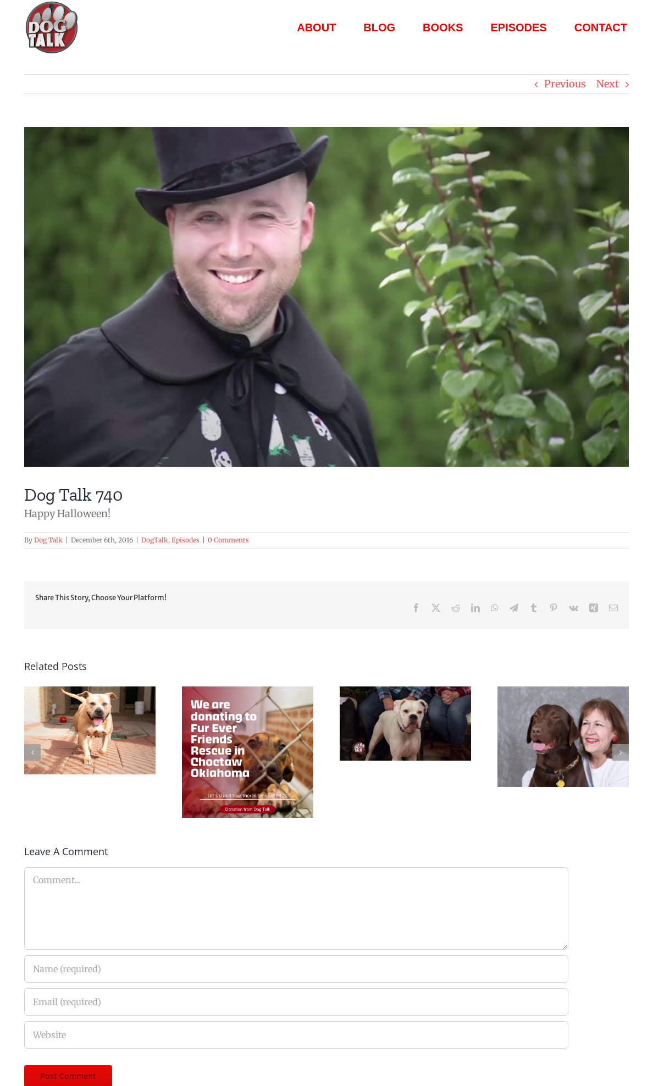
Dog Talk (48, 540)
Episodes (185, 540)
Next (607, 83)
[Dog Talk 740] (326, 297)
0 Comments (228, 540)
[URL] (296, 1035)
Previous (565, 83)
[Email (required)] (296, 1002)
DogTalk (154, 540)
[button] (32, 752)
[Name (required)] (296, 969)
